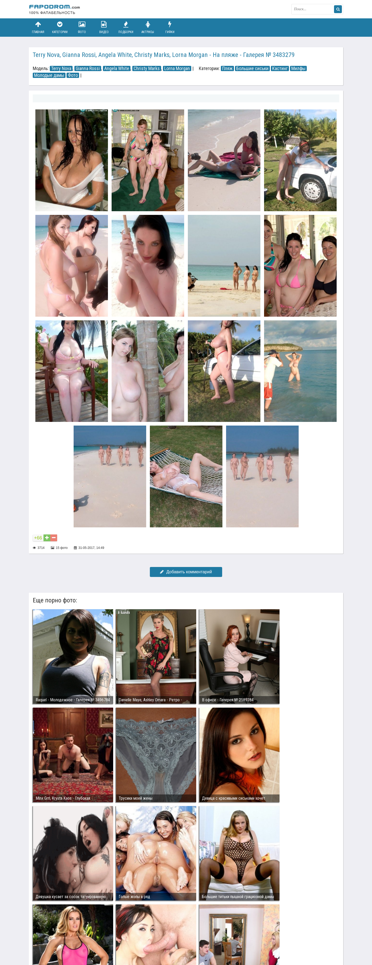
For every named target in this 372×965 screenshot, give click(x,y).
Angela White (116, 68)
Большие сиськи (252, 68)
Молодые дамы (49, 75)
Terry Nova (61, 68)
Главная (38, 27)
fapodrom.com (55, 9)
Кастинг (280, 68)
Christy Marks (147, 68)
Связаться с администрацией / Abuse (60, 937)
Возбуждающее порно (119, 941)
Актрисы (148, 27)
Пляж (227, 68)
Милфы (298, 68)
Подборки (126, 27)
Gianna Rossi (88, 68)
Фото (82, 27)
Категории (60, 27)
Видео (104, 27)
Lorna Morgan (177, 68)
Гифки (170, 27)
